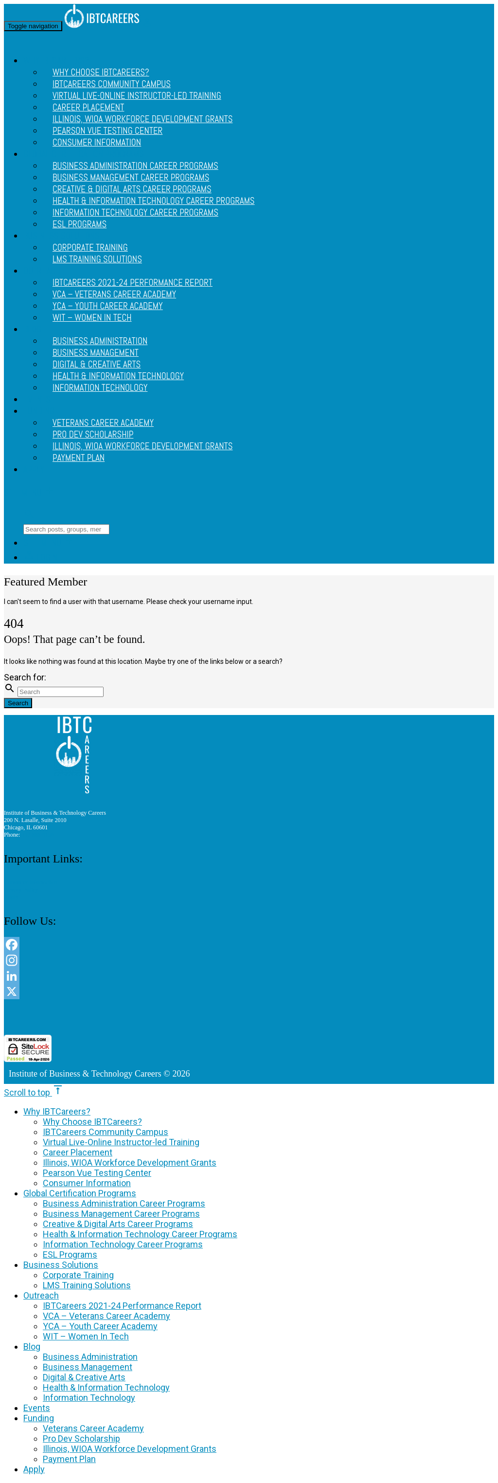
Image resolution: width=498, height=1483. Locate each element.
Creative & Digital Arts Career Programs (118, 1224)
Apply (33, 470)
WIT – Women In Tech (92, 318)
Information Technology (100, 388)
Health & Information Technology (106, 1387)
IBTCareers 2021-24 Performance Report (122, 1305)
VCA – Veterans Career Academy (106, 1316)
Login (40, 558)
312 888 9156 (37, 834)
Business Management (87, 1367)
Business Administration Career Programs (124, 1203)
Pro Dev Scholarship (81, 1438)
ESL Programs (80, 224)
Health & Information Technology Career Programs (140, 1234)
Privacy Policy (21, 889)
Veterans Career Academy (93, 1428)
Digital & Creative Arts (84, 1377)
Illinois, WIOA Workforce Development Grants (142, 446)
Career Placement (77, 1152)
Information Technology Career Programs (135, 213)
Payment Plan (79, 458)
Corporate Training (78, 1275)
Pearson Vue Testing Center (97, 1173)
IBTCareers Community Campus (105, 1132)
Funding (38, 411)
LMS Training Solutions (97, 259)
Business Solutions (60, 1265)
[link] (249, 1017)
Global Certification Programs (79, 1193)
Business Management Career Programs (121, 1213)
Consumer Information (97, 142)
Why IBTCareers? (56, 1111)
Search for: (25, 677)
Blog (32, 329)
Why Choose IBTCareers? (92, 1122)
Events (37, 399)
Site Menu (29, 493)
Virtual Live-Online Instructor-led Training (137, 96)
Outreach (41, 271)
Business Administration (90, 1357)
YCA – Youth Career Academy (100, 1326)
